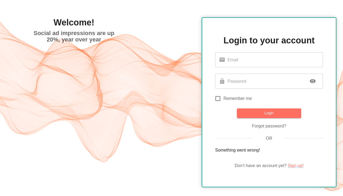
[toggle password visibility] (312, 81)
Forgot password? (269, 126)
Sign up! (296, 165)
